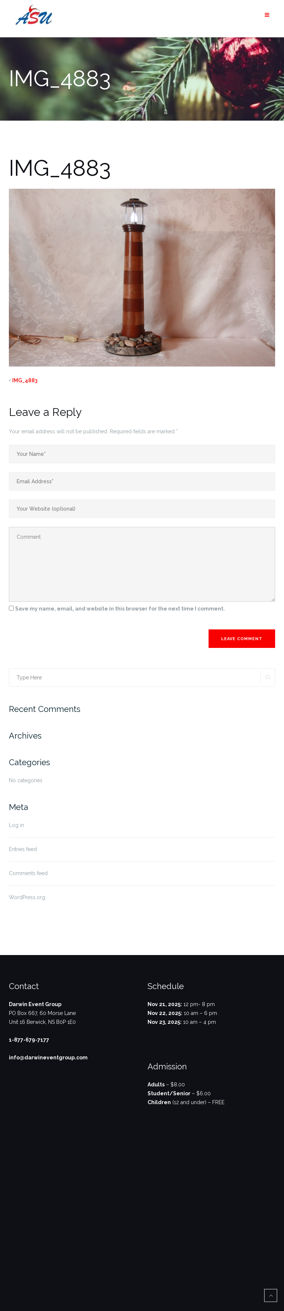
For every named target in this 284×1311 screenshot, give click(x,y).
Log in (16, 825)
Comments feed (28, 873)
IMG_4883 (24, 380)
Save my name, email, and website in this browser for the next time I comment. (120, 609)
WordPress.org (27, 897)
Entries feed (23, 849)
